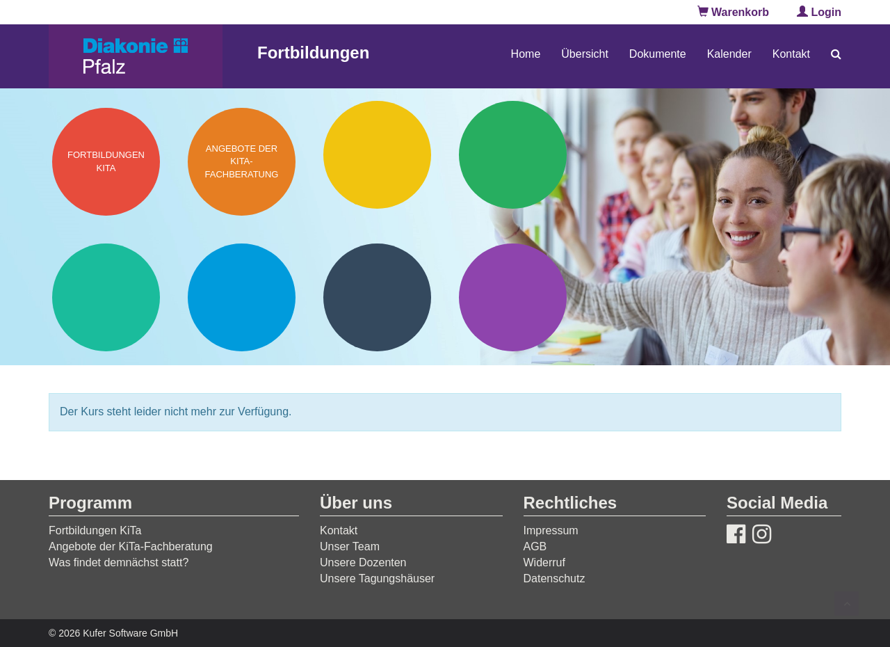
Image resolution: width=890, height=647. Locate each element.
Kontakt (791, 54)
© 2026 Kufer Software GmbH (113, 633)
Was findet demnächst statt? (118, 562)
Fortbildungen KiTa (95, 530)
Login (819, 12)
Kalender (729, 54)
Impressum (551, 530)
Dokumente (657, 54)
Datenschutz (554, 578)
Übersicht (584, 54)
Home (526, 54)
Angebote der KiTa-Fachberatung (131, 546)
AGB (535, 546)
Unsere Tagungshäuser (377, 578)
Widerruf (544, 562)
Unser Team (350, 546)
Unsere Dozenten (363, 562)
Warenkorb (733, 12)
